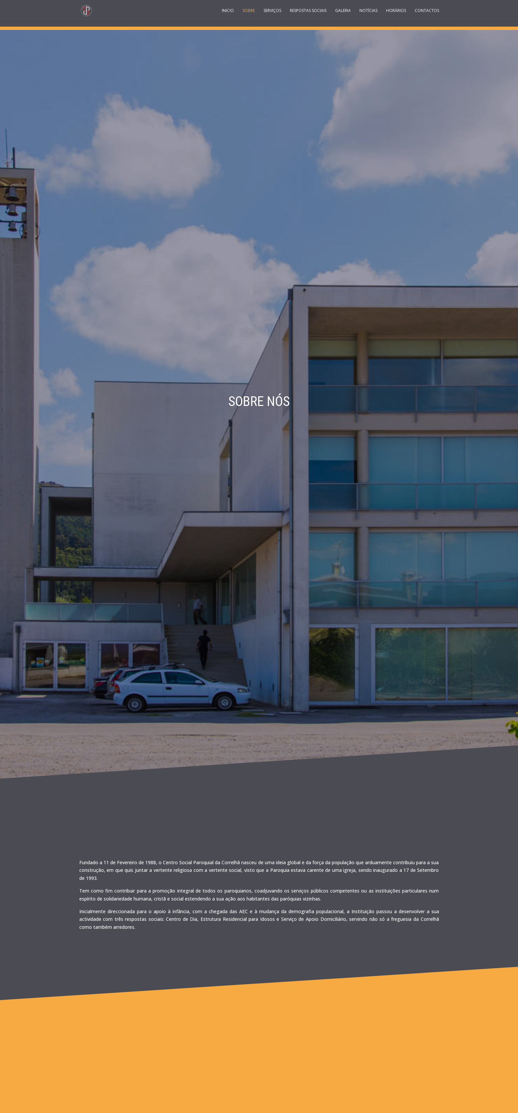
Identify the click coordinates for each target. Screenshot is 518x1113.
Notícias (368, 10)
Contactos (427, 10)
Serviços (272, 10)
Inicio (228, 10)
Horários (396, 10)
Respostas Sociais (308, 10)
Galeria (343, 10)
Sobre (249, 10)
